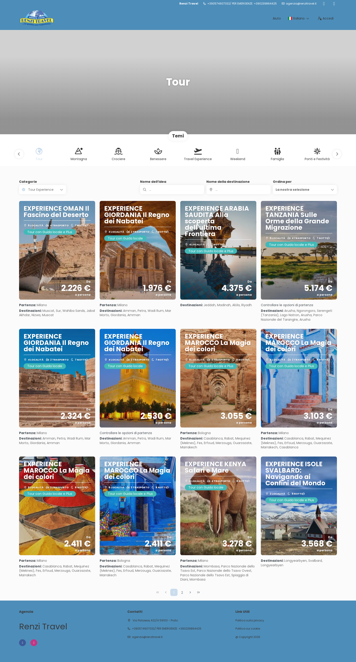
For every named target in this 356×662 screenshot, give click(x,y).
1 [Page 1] (173, 592)
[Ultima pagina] (198, 592)
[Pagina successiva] (190, 592)
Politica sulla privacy (249, 620)
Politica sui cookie (247, 628)
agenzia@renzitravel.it (301, 3)
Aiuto (277, 18)
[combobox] (238, 189)
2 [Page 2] (182, 592)
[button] (19, 154)
